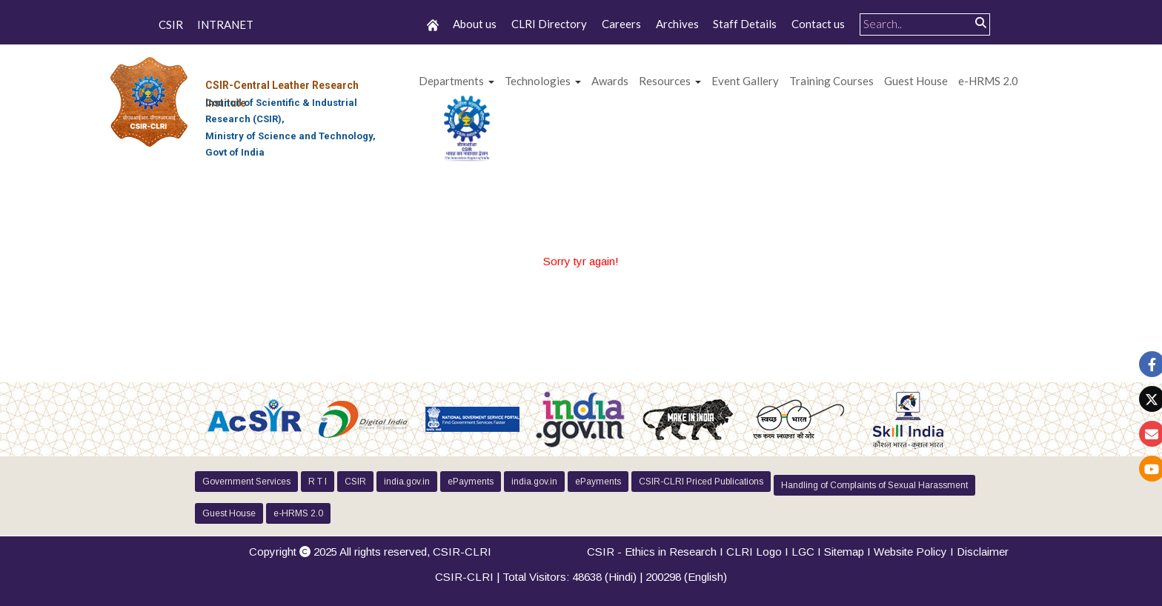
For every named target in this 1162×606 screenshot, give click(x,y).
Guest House (916, 80)
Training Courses (831, 80)
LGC (802, 551)
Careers (621, 23)
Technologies (538, 80)
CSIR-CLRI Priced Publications (701, 481)
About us (475, 23)
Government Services (246, 481)
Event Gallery (745, 80)
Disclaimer (983, 551)
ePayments (471, 481)
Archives (677, 23)
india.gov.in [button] (407, 481)
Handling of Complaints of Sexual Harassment (874, 485)
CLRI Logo (754, 551)
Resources (665, 80)
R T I (317, 481)
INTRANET (225, 25)
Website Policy (910, 551)
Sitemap (844, 551)
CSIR (171, 25)
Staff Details (745, 23)
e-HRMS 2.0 (988, 80)
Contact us (818, 23)
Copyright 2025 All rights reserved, (370, 551)
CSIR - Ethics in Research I (656, 551)
